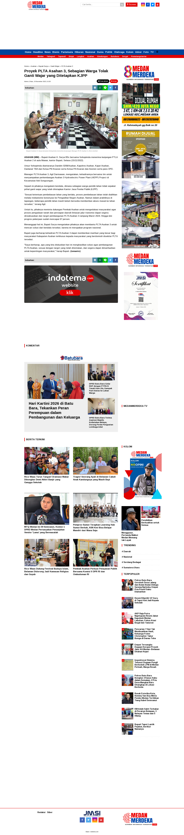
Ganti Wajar (54, 66)
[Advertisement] (92, 30)
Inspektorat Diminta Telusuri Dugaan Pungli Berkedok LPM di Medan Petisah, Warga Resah (147, 663)
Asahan (90, 56)
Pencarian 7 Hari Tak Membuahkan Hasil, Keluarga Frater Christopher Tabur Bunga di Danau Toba (145, 634)
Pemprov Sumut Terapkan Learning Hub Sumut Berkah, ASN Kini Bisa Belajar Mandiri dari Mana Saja (94, 528)
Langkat (80, 56)
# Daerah (126, 551)
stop (114, 81)
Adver (138, 52)
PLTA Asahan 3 (67, 66)
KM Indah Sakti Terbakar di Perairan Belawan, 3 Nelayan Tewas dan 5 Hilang (147, 712)
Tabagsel (51, 56)
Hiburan (79, 52)
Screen (131, 4)
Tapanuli (62, 56)
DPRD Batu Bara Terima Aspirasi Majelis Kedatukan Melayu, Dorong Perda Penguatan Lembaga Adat (101, 422)
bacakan (103, 81)
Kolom (129, 52)
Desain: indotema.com (92, 831)
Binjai (71, 56)
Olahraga (119, 52)
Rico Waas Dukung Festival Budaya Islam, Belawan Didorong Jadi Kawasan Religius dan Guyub (46, 572)
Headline (38, 52)
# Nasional (127, 557)
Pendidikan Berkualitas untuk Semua (150, 522)
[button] (157, 50)
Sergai (125, 56)
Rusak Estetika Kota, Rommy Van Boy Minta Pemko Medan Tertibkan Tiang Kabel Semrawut (147, 697)
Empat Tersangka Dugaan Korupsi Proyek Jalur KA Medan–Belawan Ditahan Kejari (147, 648)
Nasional (90, 52)
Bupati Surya (43, 66)
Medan (41, 56)
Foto (146, 52)
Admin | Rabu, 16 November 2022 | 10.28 (37, 81)
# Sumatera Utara (130, 567)
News (48, 52)
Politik (108, 52)
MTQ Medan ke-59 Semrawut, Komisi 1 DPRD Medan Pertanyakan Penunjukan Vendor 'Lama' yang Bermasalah (44, 530)
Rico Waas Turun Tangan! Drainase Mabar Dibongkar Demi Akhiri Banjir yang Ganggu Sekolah (46, 480)
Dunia (100, 52)
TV (152, 52)
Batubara (115, 56)
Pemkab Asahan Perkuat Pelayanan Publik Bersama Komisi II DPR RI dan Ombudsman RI (95, 572)
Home (28, 52)
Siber (50, 812)
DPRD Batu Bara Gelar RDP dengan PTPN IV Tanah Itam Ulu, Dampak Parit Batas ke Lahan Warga (100, 388)
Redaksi (41, 812)
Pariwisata (67, 52)
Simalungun (102, 56)
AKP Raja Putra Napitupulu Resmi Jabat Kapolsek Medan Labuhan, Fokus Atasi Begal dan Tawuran (146, 618)
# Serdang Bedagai (131, 562)
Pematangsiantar (139, 56)
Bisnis (55, 52)
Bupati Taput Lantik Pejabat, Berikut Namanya (144, 726)
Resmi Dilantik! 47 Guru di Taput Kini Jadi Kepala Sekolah (147, 600)
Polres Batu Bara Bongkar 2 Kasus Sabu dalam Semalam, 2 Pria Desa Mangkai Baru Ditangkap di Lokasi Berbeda (146, 681)
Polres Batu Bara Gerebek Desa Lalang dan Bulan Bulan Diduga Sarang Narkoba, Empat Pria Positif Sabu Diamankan (146, 586)
